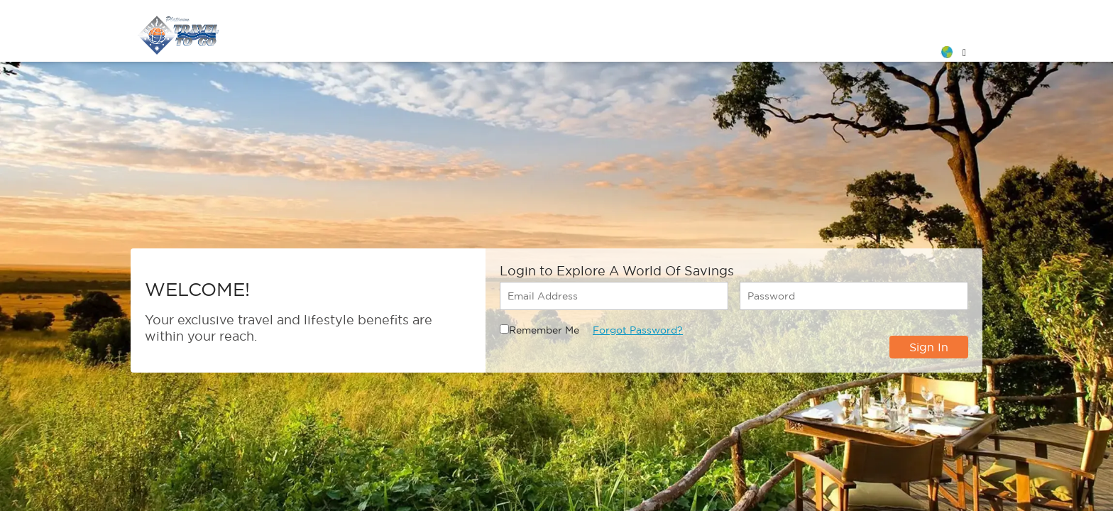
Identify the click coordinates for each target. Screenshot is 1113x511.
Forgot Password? (638, 330)
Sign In (928, 347)
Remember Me (544, 330)
